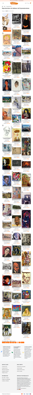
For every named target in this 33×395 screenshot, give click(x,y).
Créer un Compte (19, 371)
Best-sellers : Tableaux (5, 377)
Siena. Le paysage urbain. (16, 287)
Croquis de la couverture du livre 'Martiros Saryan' (16, 40)
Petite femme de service (26, 29)
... (19, 342)
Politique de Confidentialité (6, 379)
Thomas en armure (26, 334)
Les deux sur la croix (16, 24)
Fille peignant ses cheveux (6, 120)
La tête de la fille (16, 91)
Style (4, 6)
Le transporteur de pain (16, 142)
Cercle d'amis (6, 286)
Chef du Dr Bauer (16, 274)
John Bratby (26, 267)
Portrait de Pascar (6, 302)
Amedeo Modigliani (26, 31)
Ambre (7, 198)
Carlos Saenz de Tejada (26, 247)
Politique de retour (4, 372)
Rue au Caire (26, 42)
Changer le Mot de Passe (21, 369)
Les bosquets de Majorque (26, 246)
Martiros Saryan (16, 41)
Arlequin (26, 299)
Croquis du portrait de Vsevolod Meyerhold (6, 240)
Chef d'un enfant (7, 46)
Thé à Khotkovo (7, 103)
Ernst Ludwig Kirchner (16, 124)
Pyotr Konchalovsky (7, 104)
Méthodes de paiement (5, 369)
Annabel (26, 204)
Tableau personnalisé (7, 30)
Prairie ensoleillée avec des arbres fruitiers (16, 74)
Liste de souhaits (19, 368)
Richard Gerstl (16, 75)
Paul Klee (6, 47)
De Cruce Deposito (16, 109)
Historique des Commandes (21, 366)
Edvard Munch (7, 121)
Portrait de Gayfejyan (26, 187)
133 (13, 342)
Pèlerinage (7, 270)
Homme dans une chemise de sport (16, 227)
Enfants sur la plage (7, 55)
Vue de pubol (16, 210)
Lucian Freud (16, 92)
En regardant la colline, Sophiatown (26, 132)
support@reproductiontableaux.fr (21, 388)
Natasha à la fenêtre (7, 336)
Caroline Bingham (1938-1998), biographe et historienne (6, 319)
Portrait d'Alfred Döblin (6, 186)
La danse (16, 240)
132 (10, 342)
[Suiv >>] (22, 342)
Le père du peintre (6, 138)
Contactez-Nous (4, 366)
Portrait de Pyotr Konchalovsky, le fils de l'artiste (16, 256)
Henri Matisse (16, 241)
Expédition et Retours (5, 371)
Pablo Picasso (16, 143)
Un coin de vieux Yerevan (26, 102)
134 (15, 342)
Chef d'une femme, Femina (26, 90)
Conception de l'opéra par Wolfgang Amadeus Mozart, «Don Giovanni (26, 168)
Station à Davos (16, 123)
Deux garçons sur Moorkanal (26, 73)
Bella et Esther (16, 299)
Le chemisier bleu (7, 91)
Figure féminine (16, 181)
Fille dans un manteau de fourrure (26, 316)
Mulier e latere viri (6, 216)
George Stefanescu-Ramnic (7, 75)
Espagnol (26, 119)
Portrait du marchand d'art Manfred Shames (26, 228)
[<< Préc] (3, 342)
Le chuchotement (7, 170)
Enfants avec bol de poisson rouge (26, 156)
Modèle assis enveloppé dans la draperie (16, 154)
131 (8, 342)
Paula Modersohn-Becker (26, 74)
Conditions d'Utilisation (5, 380)
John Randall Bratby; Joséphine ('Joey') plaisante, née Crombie (26, 266)
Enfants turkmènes (6, 228)
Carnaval (16, 324)
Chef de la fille (7, 257)
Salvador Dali (16, 25)
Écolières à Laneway (16, 57)
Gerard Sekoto (26, 133)
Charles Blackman (16, 58)
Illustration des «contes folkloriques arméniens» (16, 199)
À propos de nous (4, 368)
